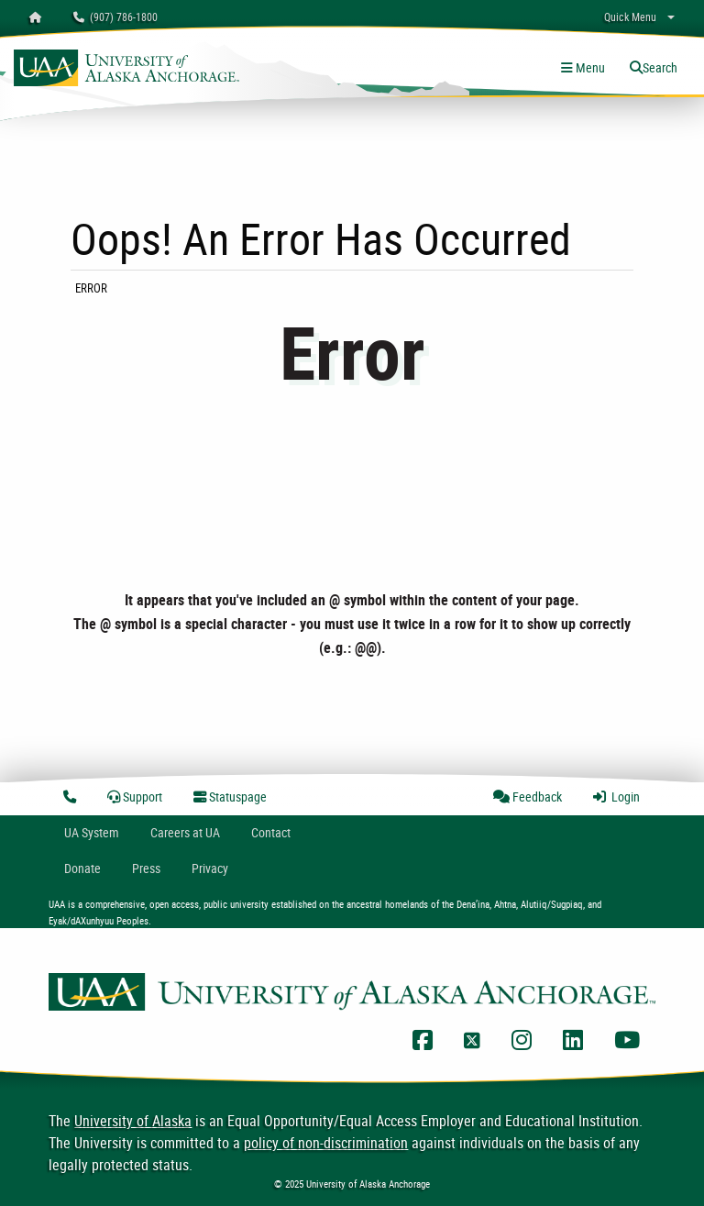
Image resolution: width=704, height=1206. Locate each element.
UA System (91, 832)
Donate (82, 868)
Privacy (210, 868)
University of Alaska (133, 1121)
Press (146, 868)
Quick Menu (630, 16)
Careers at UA (185, 832)
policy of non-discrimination (326, 1143)
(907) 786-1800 (115, 16)
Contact (271, 832)
